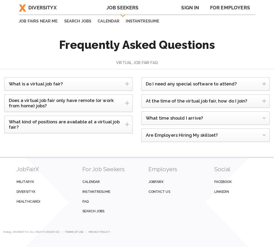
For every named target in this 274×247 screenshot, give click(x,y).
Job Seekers (122, 7)
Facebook (223, 182)
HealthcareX (28, 201)
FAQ (85, 201)
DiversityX (38, 7)
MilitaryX (25, 182)
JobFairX (156, 182)
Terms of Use (74, 231)
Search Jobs (93, 211)
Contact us (159, 192)
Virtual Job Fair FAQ (137, 63)
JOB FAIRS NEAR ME (38, 21)
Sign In (190, 7)
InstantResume (96, 192)
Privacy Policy (99, 231)
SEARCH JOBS (78, 21)
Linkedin (221, 192)
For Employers (230, 7)
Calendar (108, 21)
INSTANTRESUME (142, 21)
